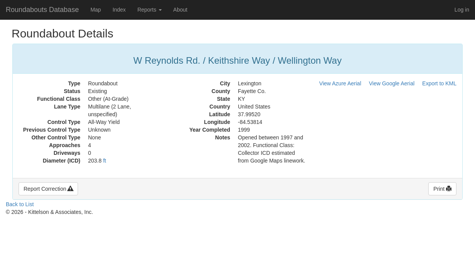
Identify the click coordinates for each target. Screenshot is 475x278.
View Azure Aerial (340, 83)
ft (104, 161)
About (180, 10)
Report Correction (48, 189)
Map (95, 10)
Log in (462, 10)
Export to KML (439, 83)
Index (119, 10)
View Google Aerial (391, 83)
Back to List (20, 204)
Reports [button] (149, 10)
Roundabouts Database (42, 10)
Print (442, 189)
